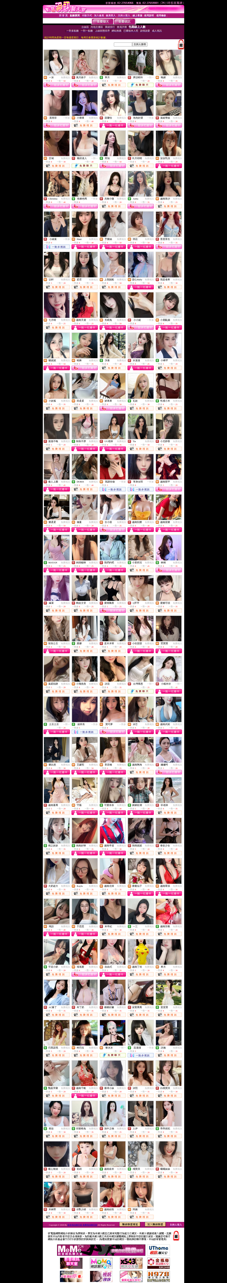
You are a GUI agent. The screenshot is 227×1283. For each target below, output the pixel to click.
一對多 (66, 118)
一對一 (150, 77)
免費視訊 (65, 77)
